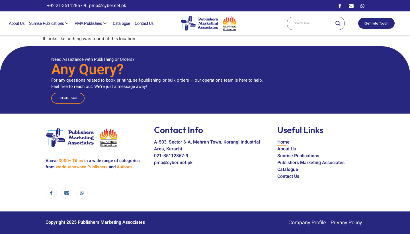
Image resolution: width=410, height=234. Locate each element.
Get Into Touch (376, 23)
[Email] (351, 5)
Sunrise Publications (49, 23)
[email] (66, 193)
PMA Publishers (90, 23)
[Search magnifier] (338, 23)
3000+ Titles (71, 161)
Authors (124, 167)
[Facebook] (340, 5)
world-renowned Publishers (82, 167)
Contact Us (142, 23)
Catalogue (120, 23)
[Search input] (313, 23)
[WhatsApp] (362, 5)
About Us (16, 23)
